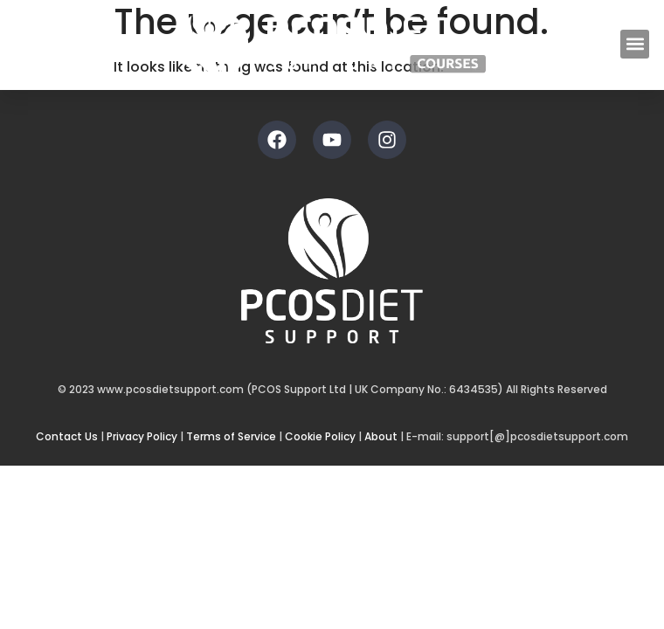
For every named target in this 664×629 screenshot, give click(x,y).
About (381, 436)
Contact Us (67, 436)
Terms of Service (231, 436)
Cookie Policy (320, 436)
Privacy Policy (142, 436)
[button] (634, 44)
